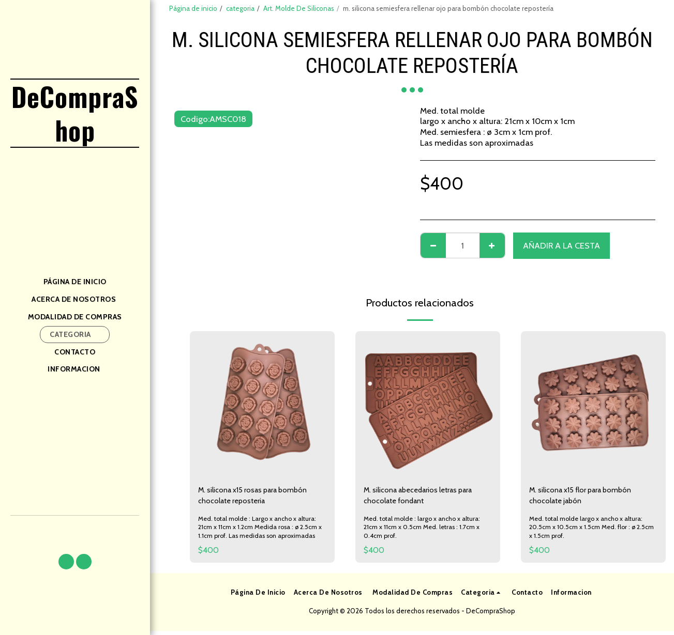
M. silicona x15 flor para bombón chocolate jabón (589, 496)
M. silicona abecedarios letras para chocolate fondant (428, 496)
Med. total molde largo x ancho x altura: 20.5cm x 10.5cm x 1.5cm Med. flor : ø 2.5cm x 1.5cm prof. (588, 530)
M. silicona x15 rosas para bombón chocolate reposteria (261, 496)
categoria (240, 8)
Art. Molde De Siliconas (298, 8)
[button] (66, 561)
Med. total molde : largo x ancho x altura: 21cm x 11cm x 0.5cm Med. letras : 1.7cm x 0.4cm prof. (425, 530)
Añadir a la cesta (561, 245)
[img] (262, 403)
